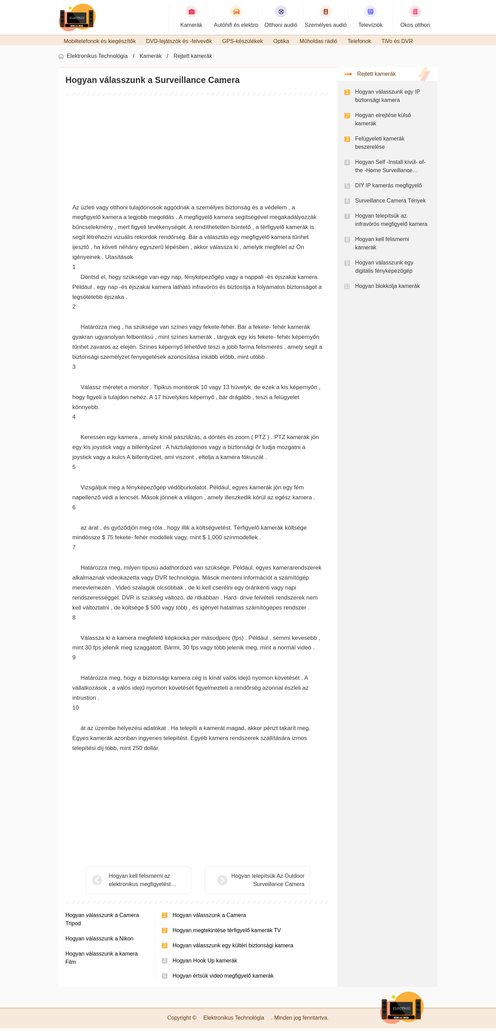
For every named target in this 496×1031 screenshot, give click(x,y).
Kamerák (151, 59)
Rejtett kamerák (193, 59)
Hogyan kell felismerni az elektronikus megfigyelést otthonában (140, 883)
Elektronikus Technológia (97, 59)
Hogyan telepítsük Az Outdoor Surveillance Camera (250, 883)
